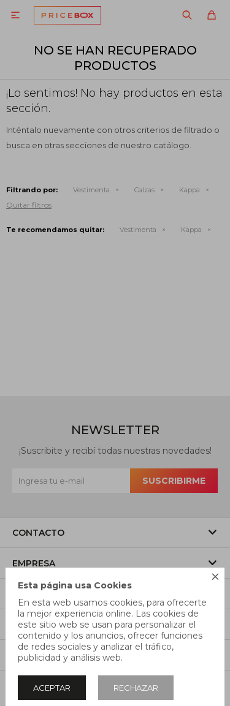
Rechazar (135, 688)
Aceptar (52, 688)
